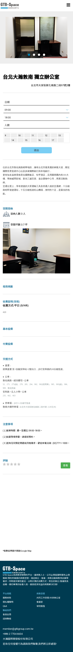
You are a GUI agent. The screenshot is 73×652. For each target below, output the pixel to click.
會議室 (39, 602)
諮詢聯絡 (7, 618)
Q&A (5, 606)
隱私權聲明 (8, 602)
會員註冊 (7, 614)
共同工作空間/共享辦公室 (48, 598)
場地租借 (40, 606)
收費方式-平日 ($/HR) (15, 305)
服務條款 (7, 598)
